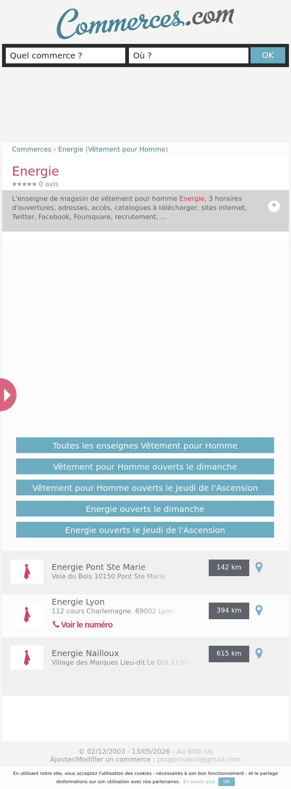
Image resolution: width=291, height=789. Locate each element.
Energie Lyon (78, 602)
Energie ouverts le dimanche (145, 509)
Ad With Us (194, 751)
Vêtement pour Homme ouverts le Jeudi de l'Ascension (145, 488)
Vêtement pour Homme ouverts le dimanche (145, 467)
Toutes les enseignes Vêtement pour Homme (145, 446)
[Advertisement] (145, 108)
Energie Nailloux (85, 653)
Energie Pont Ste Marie (99, 567)
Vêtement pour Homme (126, 149)
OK (268, 55)
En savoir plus (199, 781)
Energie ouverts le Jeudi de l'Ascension (145, 530)
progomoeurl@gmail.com (199, 759)
